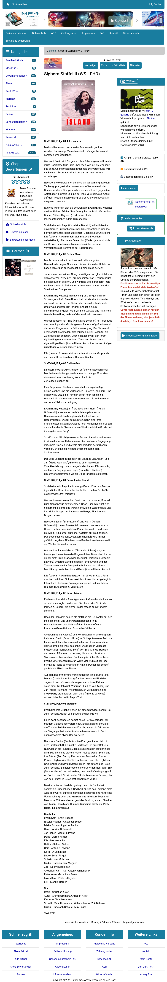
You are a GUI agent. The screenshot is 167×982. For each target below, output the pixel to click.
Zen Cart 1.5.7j (146, 966)
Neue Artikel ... (21, 144)
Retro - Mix (21, 137)
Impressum (88, 33)
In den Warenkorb (141, 228)
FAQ (102, 33)
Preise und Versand (16, 33)
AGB (53, 33)
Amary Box (146, 974)
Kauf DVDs (21, 91)
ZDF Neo (129, 81)
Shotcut (151, 118)
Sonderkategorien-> (21, 121)
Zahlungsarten (69, 33)
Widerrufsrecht (131, 33)
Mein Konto (146, 959)
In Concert (119, 20)
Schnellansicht (16, 224)
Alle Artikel (21, 959)
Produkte (21, 106)
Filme (21, 83)
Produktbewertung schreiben (140, 335)
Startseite (21, 943)
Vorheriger (90, 65)
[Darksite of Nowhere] (21, 267)
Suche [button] (155, 4)
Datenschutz (39, 33)
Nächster (135, 65)
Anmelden (19, 4)
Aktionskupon (62, 966)
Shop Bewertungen (20, 966)
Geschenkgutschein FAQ (62, 959)
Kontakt (113, 33)
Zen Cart (111, 980)
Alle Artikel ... (21, 152)
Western (21, 129)
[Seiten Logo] (22, 19)
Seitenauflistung (63, 951)
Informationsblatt (62, 974)
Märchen (21, 98)
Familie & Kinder (21, 60)
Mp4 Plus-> (21, 68)
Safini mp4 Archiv (81, 980)
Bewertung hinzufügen (20, 239)
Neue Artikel (21, 951)
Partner (17, 251)
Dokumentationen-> (21, 75)
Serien (52, 50)
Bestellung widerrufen (17, 40)
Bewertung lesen (17, 232)
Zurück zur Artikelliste (113, 65)
